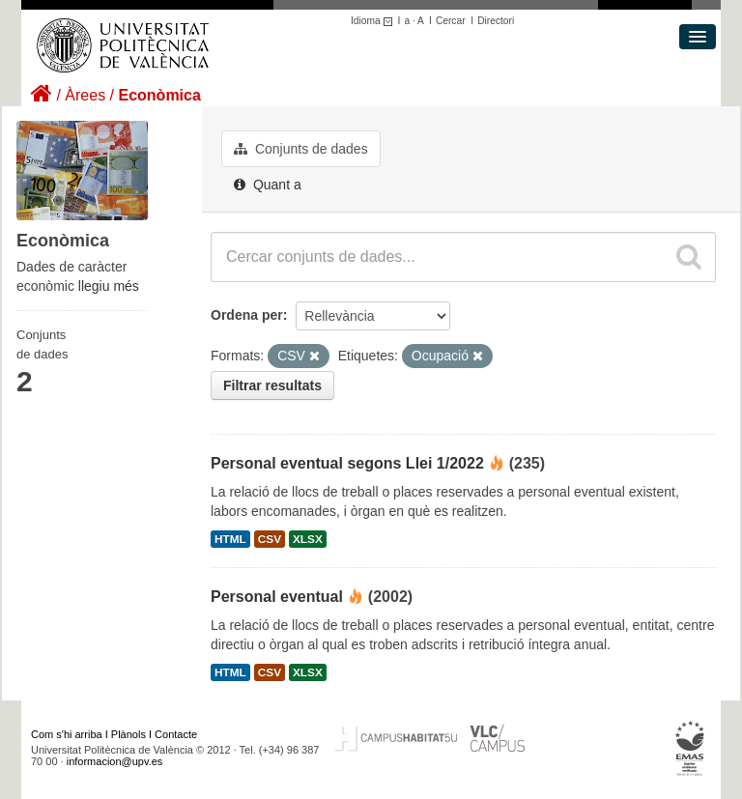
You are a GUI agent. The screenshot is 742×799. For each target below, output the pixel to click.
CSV (269, 539)
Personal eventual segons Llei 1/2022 (347, 463)
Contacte (176, 734)
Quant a (267, 184)
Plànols (128, 734)
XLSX (308, 539)
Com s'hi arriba (66, 734)
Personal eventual (277, 596)
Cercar (451, 20)
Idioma (374, 20)
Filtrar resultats (272, 385)
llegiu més (108, 286)
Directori (495, 20)
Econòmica (159, 95)
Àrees (85, 95)
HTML (230, 539)
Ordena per (247, 315)
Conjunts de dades (301, 149)
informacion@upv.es (115, 761)
